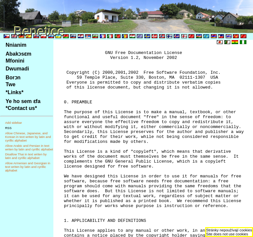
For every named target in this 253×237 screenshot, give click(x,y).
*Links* (14, 92)
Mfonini (15, 61)
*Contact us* (21, 108)
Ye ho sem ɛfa (23, 101)
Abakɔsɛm (18, 54)
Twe (10, 84)
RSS (8, 128)
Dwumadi (17, 68)
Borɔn (13, 77)
